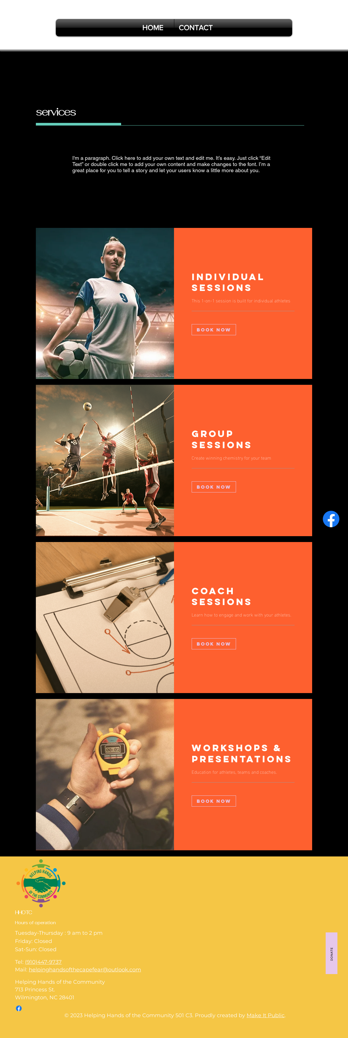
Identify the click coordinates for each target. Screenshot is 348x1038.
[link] (243, 282)
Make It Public (266, 1015)
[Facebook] (331, 519)
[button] (214, 329)
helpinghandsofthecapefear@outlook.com (85, 969)
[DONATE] (331, 953)
